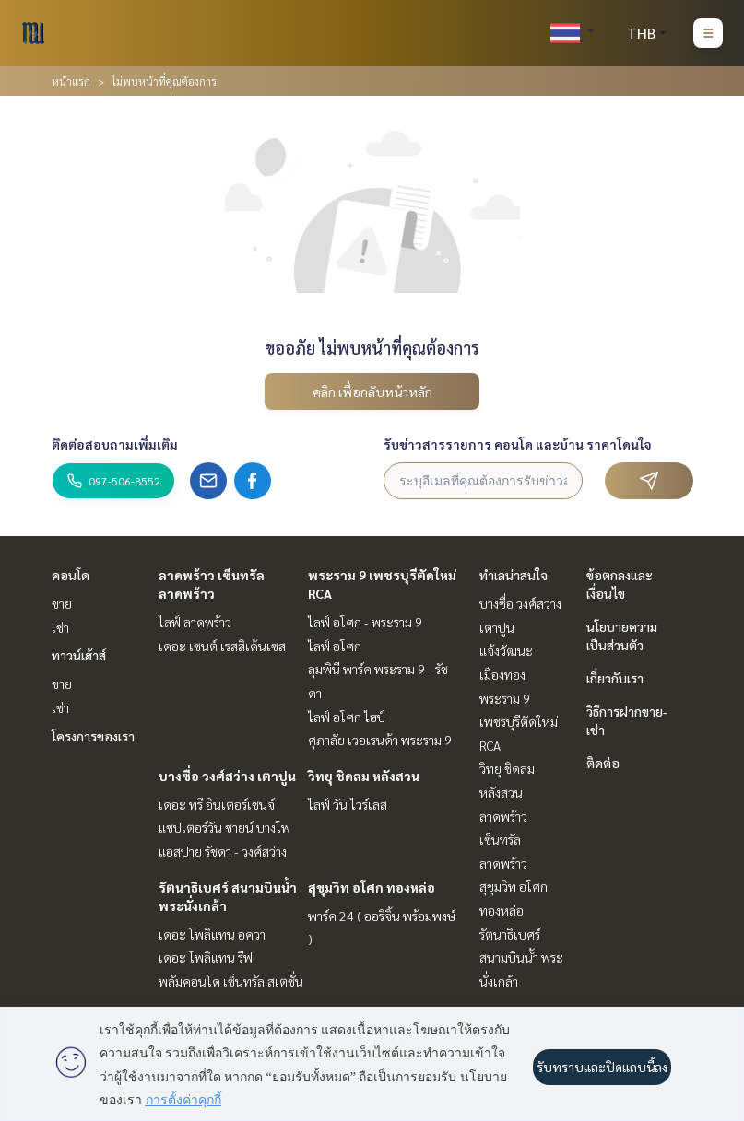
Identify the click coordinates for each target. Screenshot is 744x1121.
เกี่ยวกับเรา (615, 678)
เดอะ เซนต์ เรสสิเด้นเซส (222, 645)
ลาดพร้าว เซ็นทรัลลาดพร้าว (503, 839)
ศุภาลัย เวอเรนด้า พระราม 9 (380, 739)
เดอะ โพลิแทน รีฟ (206, 957)
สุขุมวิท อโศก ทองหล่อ (371, 887)
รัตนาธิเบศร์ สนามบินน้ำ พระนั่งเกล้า (521, 957)
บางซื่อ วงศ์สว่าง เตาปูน (227, 775)
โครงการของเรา (93, 736)
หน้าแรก (71, 81)
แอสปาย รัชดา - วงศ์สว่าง (223, 851)
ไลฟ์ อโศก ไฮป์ (346, 716)
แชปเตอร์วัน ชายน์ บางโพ (224, 827)
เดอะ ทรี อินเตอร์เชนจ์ (217, 804)
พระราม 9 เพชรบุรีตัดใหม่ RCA (518, 721)
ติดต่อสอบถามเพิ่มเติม (115, 444)
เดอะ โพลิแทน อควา (212, 934)
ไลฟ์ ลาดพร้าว (195, 621)
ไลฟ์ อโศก (334, 645)
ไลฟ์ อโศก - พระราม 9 (365, 621)
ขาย (62, 603)
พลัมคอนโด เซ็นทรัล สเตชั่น (231, 981)
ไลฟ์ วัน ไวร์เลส (347, 804)
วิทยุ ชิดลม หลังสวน (363, 775)
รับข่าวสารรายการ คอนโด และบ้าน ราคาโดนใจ (518, 444)
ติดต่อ (603, 762)
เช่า (60, 627)
